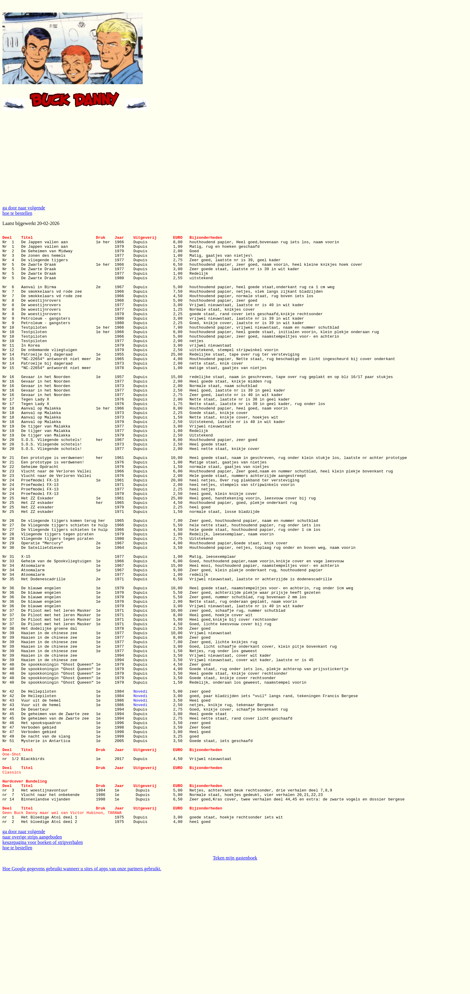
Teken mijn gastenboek (235, 975)
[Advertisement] (235, 158)
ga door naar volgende (23, 207)
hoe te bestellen (17, 213)
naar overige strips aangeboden (32, 954)
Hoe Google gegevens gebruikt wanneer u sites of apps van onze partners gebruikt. (81, 986)
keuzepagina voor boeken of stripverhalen (42, 960)
